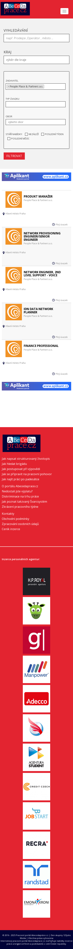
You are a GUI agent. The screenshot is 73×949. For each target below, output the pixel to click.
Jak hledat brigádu (14, 464)
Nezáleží (32, 134)
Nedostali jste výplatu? (17, 491)
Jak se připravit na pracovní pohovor (27, 474)
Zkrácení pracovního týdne (20, 507)
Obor (9, 116)
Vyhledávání (16, 30)
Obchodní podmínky (15, 519)
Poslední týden (52, 134)
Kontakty (8, 514)
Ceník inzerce (11, 529)
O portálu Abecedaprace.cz (20, 486)
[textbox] (37, 59)
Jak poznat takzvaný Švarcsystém (24, 502)
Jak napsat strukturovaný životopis (26, 459)
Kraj (7, 51)
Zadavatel (12, 80)
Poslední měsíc (18, 138)
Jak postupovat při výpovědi (21, 469)
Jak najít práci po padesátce (20, 479)
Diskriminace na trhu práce (20, 496)
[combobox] (36, 60)
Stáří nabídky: (14, 134)
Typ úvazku (12, 98)
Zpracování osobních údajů (20, 524)
